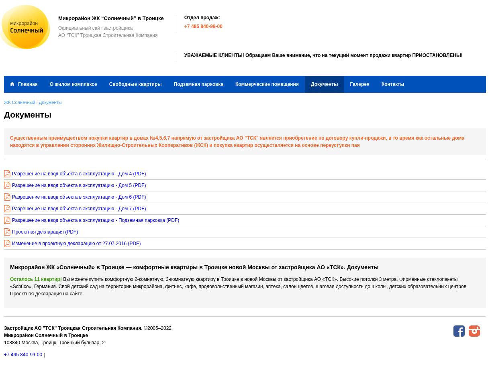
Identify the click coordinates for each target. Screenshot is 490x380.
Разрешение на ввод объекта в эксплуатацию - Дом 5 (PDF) (79, 185)
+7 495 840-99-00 (203, 26)
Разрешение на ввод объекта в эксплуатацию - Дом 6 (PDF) (79, 197)
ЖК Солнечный (19, 102)
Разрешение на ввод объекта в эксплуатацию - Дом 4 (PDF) (79, 174)
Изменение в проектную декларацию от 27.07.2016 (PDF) (76, 243)
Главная (28, 84)
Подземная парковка (199, 84)
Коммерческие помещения (267, 84)
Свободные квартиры (135, 84)
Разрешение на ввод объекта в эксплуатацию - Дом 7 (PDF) (79, 208)
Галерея (359, 84)
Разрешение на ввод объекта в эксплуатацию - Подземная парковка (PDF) (95, 220)
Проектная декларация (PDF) (45, 232)
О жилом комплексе (73, 84)
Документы (324, 84)
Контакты (393, 84)
